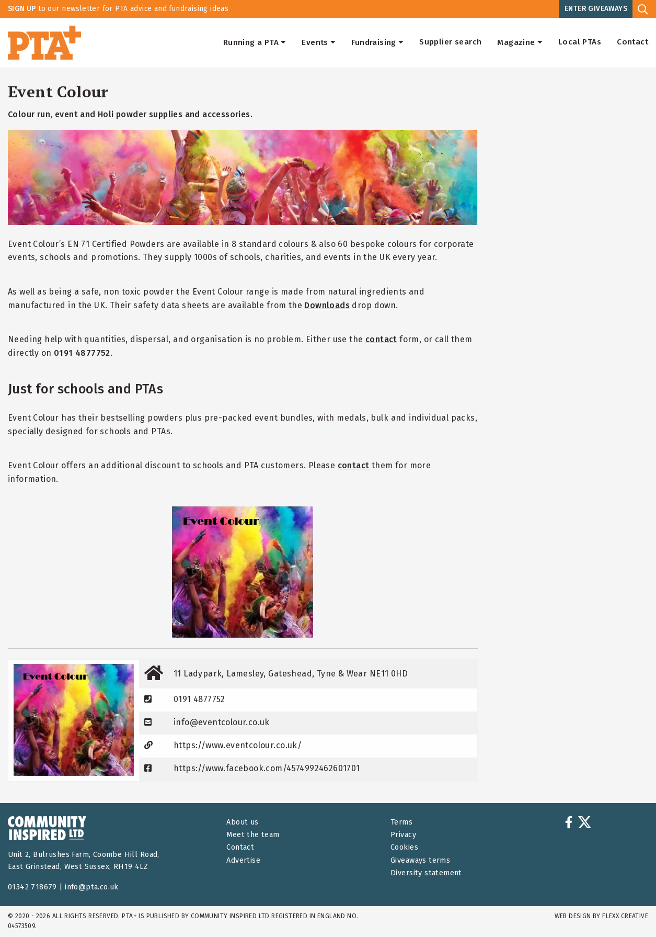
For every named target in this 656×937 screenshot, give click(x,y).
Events (319, 42)
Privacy (403, 834)
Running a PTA (254, 42)
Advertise (243, 860)
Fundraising (377, 42)
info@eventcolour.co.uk (222, 722)
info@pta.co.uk (92, 887)
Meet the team (252, 834)
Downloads (327, 305)
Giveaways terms (420, 860)
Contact (632, 42)
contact (381, 339)
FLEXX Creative (625, 916)
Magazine (520, 42)
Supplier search (450, 42)
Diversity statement (426, 872)
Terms (401, 822)
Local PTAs (579, 42)
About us (242, 822)
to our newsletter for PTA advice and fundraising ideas (118, 8)
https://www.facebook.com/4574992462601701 (267, 768)
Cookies (404, 847)
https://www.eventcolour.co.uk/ (238, 745)
